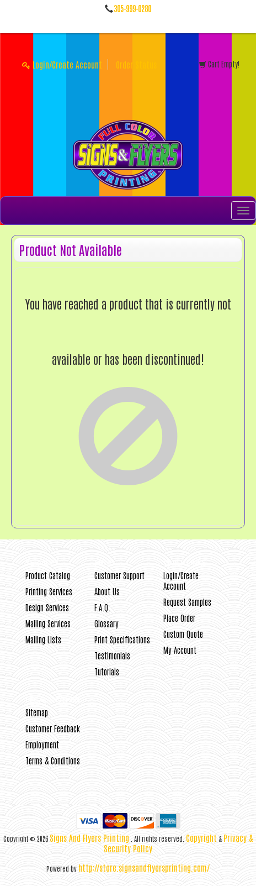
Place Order (179, 617)
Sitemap (36, 712)
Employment (42, 744)
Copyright (201, 837)
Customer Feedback (52, 728)
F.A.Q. (102, 607)
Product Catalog (47, 575)
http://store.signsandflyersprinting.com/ (144, 867)
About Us (107, 591)
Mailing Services (48, 623)
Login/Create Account (62, 64)
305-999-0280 (132, 8)
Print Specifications (122, 639)
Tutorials (106, 671)
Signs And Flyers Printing (89, 837)
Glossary (106, 623)
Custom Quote (183, 633)
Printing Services (48, 591)
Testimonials (112, 655)
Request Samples (187, 601)
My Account (179, 649)
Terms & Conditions (52, 760)
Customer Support (119, 575)
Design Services (47, 607)
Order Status (136, 64)
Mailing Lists (43, 639)
